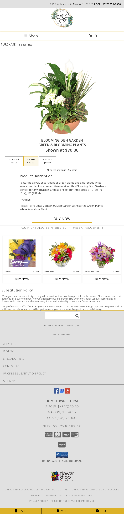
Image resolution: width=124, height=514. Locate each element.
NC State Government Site (76, 495)
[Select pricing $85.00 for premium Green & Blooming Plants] (47, 161)
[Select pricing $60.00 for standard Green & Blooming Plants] (14, 161)
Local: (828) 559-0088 (62, 418)
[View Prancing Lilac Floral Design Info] (102, 253)
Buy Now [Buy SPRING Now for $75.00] (22, 279)
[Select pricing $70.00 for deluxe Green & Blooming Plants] (31, 161)
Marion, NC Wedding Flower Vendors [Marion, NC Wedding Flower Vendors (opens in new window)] (95, 489)
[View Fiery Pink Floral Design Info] (62, 253)
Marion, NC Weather (44, 495)
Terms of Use (86, 500)
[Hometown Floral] (62, 27)
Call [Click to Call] (20, 511)
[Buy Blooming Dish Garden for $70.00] (62, 219)
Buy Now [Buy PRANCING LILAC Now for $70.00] (102, 279)
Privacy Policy (38, 500)
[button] (62, 455)
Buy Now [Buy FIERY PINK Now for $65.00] (62, 279)
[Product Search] (62, 315)
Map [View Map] (62, 511)
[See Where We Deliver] (62, 334)
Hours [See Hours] (103, 511)
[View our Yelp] (67, 392)
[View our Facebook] (56, 392)
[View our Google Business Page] (62, 392)
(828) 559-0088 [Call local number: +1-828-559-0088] (112, 4)
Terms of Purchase (63, 500)
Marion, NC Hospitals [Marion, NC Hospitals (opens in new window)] (55, 489)
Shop (31, 35)
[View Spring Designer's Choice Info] (22, 253)
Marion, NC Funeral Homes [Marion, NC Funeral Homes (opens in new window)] (22, 489)
